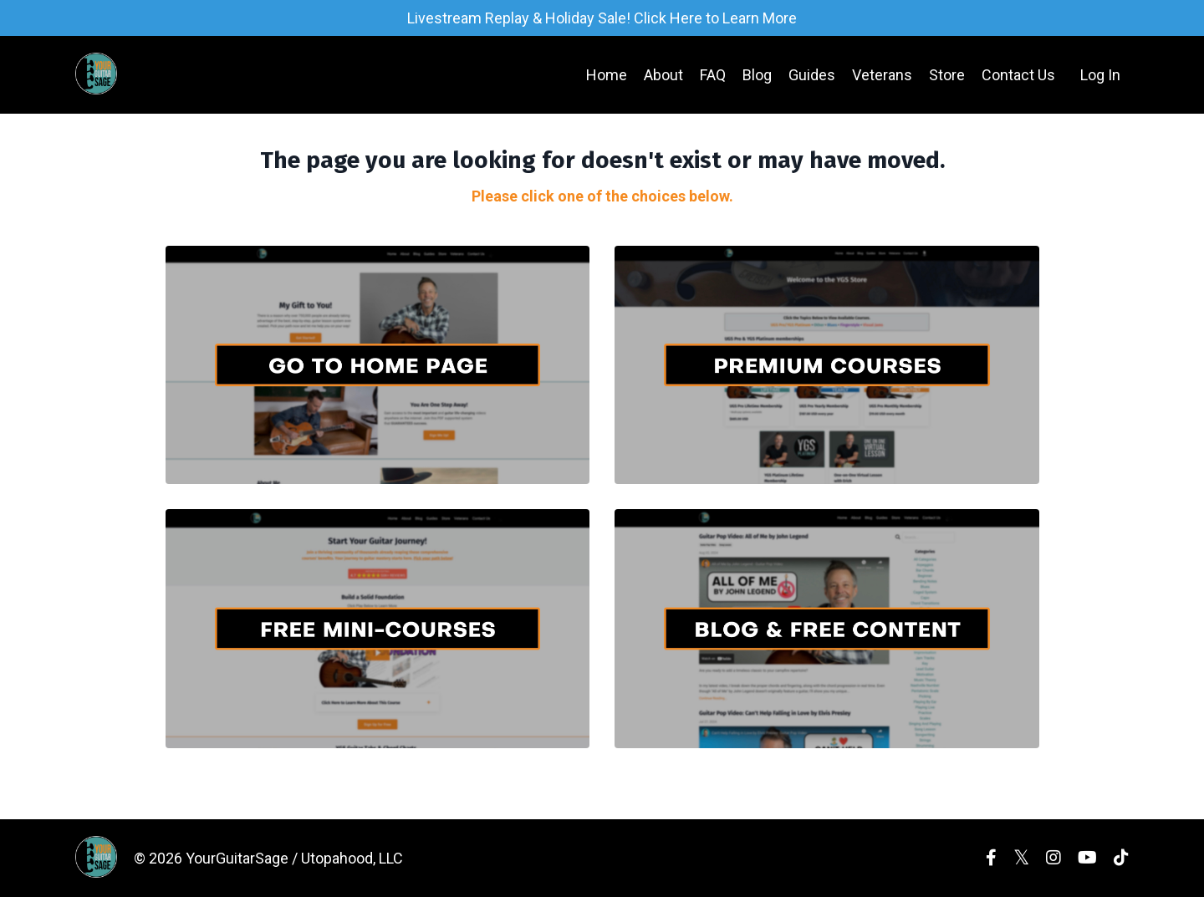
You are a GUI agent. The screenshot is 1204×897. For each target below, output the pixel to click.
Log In (1100, 75)
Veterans (882, 75)
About (663, 75)
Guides (811, 75)
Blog (757, 75)
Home (606, 75)
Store (947, 75)
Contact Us (1018, 75)
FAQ (713, 75)
